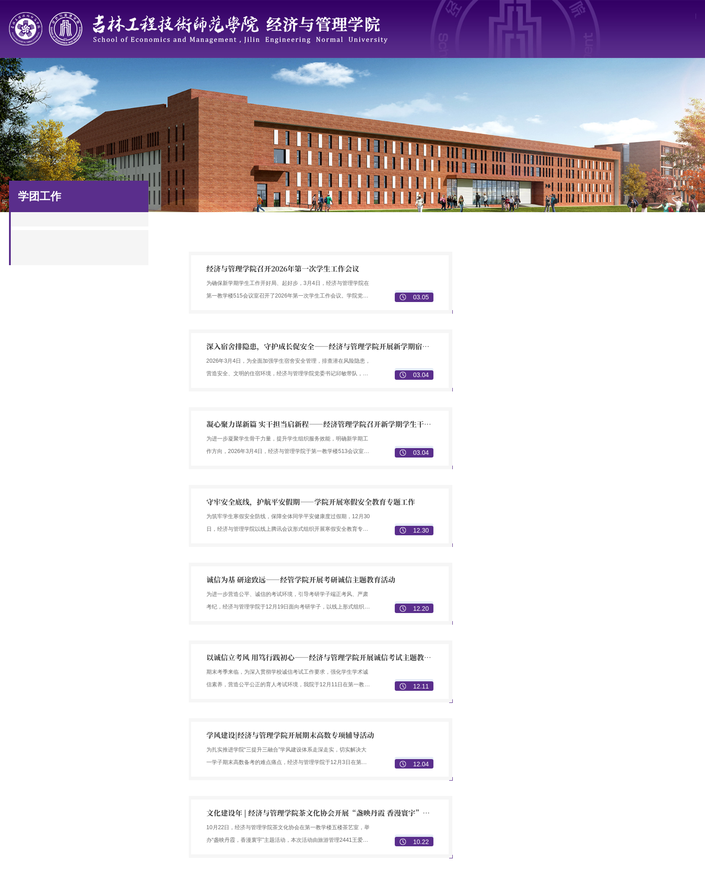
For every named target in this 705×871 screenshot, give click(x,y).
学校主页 (632, 17)
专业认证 (528, 749)
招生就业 (529, 76)
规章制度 (670, 76)
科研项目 (654, 737)
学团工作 (458, 76)
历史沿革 (277, 725)
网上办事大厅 (674, 17)
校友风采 (654, 793)
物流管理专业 (409, 772)
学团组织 (402, 793)
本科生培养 (532, 714)
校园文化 (402, 804)
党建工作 (387, 76)
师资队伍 (176, 76)
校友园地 (599, 76)
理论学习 (277, 828)
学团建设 (402, 828)
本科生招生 (532, 793)
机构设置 (277, 749)
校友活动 (654, 804)
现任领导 (277, 737)
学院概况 (106, 76)
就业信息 (528, 816)
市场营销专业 (409, 725)
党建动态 (277, 816)
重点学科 (654, 714)
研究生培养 (532, 725)
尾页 (467, 642)
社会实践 (402, 839)
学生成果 (402, 816)
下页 (448, 642)
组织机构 (277, 793)
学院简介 (277, 714)
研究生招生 (532, 804)
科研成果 (654, 749)
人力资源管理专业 (415, 737)
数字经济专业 (409, 714)
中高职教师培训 (538, 737)
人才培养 (247, 76)
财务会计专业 (409, 749)
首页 (35, 76)
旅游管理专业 (409, 760)
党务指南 (277, 804)
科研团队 (654, 725)
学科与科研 (317, 76)
